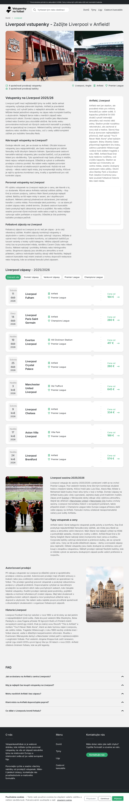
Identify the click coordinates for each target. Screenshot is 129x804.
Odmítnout (105, 798)
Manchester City (98, 501)
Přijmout (118, 798)
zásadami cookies (64, 800)
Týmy (93, 10)
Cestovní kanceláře (113, 10)
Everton (65, 498)
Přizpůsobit (91, 798)
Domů (86, 10)
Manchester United (79, 501)
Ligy (100, 10)
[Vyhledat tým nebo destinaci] (52, 10)
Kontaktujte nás (97, 755)
